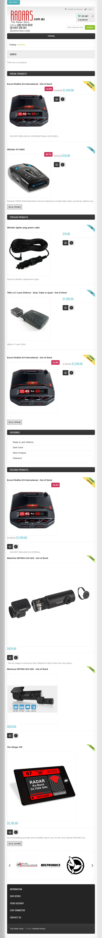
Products (19, 469)
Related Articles (39, 929)
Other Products (19, 453)
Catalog (12, 45)
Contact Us (15, 917)
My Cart (85, 16)
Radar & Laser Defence (23, 442)
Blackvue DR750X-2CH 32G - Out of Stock (27, 669)
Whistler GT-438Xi (16, 149)
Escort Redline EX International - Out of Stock (29, 84)
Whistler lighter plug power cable (23, 228)
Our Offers (15, 896)
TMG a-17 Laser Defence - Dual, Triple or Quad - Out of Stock (37, 293)
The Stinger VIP (14, 747)
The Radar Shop (16, 929)
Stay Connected (17, 910)
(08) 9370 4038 (25, 25)
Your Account (17, 903)
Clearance (17, 458)
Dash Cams (18, 447)
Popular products (19, 217)
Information (16, 889)
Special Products (18, 73)
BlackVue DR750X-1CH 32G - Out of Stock (27, 558)
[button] (90, 27)
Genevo (21, 45)
